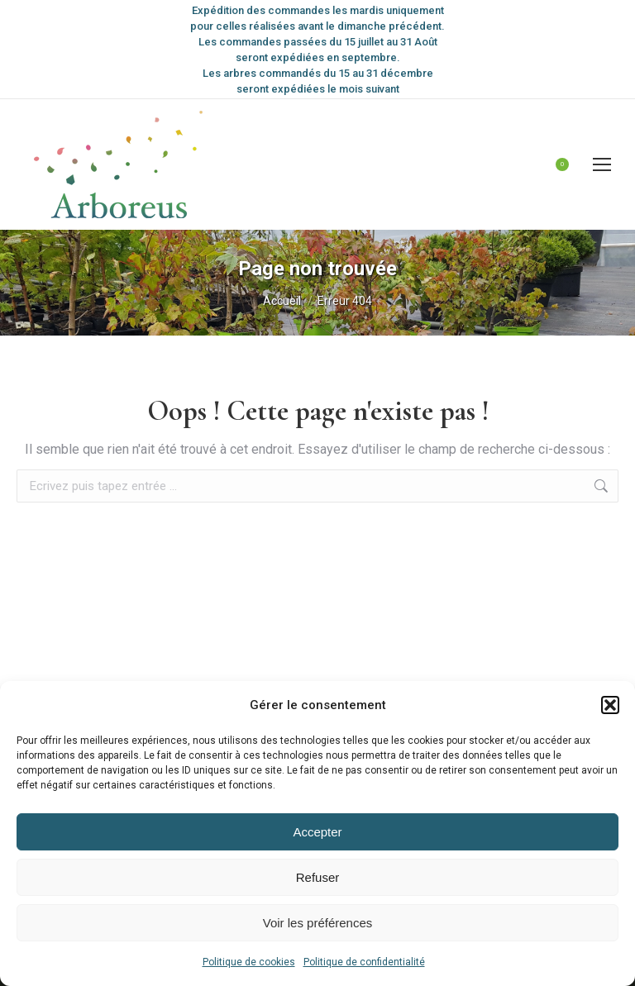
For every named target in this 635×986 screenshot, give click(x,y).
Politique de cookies (249, 962)
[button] (610, 705)
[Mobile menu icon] (601, 164)
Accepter (317, 832)
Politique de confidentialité (364, 962)
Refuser (318, 877)
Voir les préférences (318, 923)
